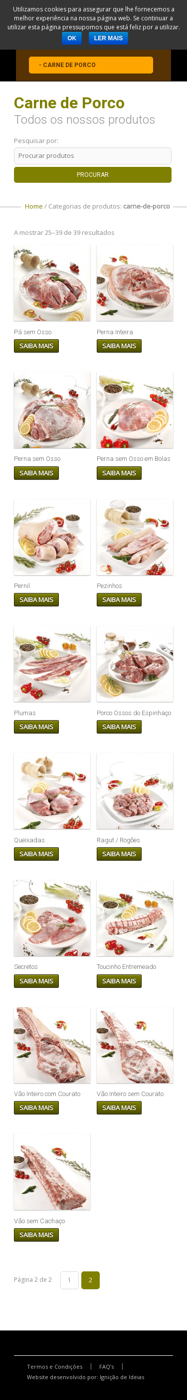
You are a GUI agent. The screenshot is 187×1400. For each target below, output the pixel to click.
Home (34, 206)
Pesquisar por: (36, 140)
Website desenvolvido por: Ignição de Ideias (85, 1377)
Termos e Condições (54, 1366)
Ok (71, 38)
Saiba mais (36, 345)
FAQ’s (106, 1366)
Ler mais (108, 38)
